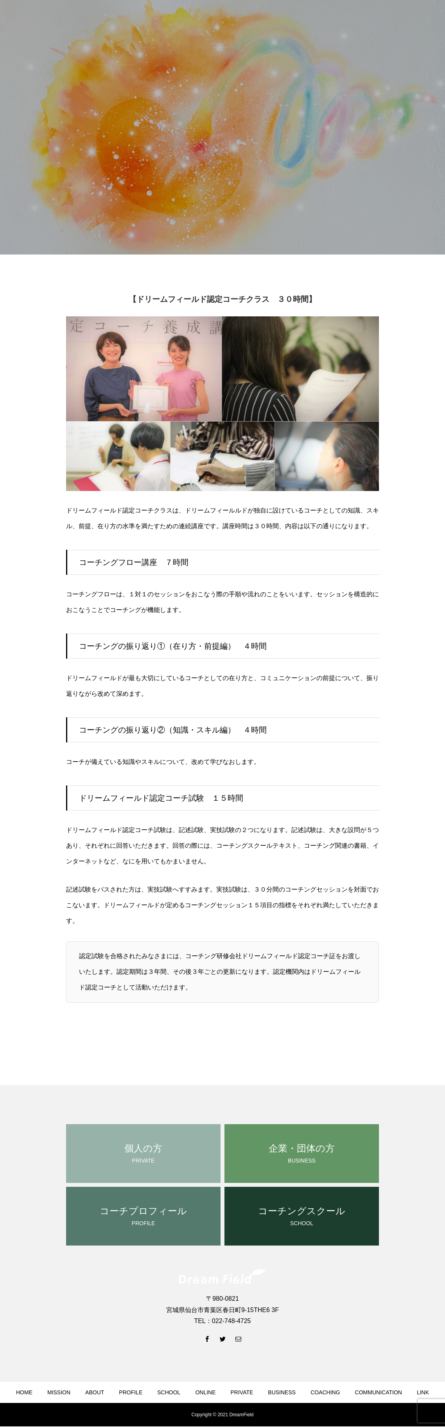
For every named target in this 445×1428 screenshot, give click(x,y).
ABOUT (94, 1392)
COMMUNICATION (378, 1392)
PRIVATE (242, 1392)
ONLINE (205, 1392)
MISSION (58, 1392)
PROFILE (130, 1392)
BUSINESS (282, 1392)
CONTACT (255, 1415)
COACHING (325, 1392)
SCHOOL (168, 1392)
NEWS (184, 1415)
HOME (24, 1392)
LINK (423, 1392)
